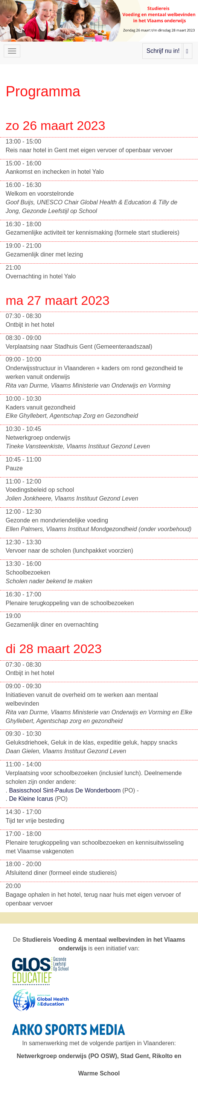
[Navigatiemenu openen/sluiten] (12, 51)
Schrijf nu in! (163, 51)
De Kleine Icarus (32, 799)
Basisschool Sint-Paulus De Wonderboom (65, 790)
